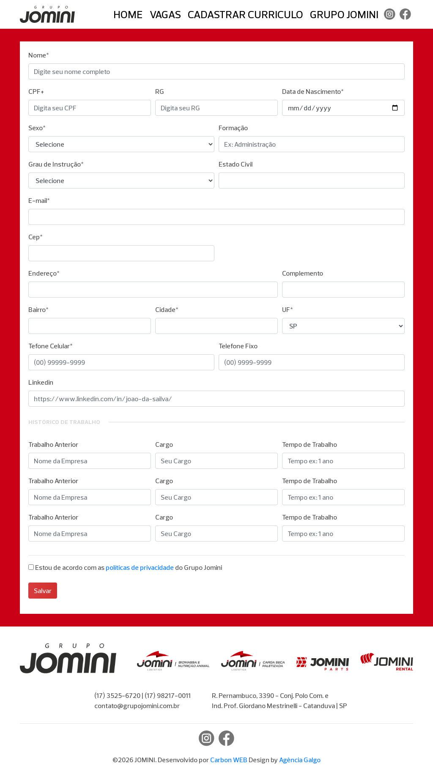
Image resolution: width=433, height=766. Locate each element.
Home (128, 14)
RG (159, 91)
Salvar (43, 590)
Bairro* (38, 309)
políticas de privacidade (140, 567)
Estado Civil (235, 164)
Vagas (165, 14)
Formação (233, 127)
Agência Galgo (300, 759)
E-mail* (39, 200)
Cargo (164, 444)
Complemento (302, 273)
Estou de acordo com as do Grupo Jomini (128, 567)
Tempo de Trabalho (309, 444)
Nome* (38, 55)
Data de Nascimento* (313, 91)
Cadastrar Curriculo (245, 14)
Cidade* (166, 309)
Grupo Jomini (344, 14)
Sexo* (37, 127)
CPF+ (36, 91)
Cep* (35, 237)
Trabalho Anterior (53, 444)
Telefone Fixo (238, 346)
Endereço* (44, 273)
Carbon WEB (228, 759)
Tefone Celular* (50, 346)
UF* (287, 309)
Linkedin (40, 382)
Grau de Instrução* (56, 164)
